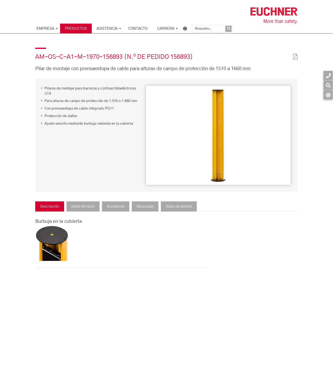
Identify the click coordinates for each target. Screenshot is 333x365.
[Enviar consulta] (228, 29)
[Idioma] (328, 94)
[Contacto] (328, 75)
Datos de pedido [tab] (179, 206)
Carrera (165, 28)
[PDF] (294, 54)
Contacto (138, 28)
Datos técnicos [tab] (83, 206)
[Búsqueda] (208, 29)
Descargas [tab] (145, 206)
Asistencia (107, 28)
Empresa (45, 28)
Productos (76, 28)
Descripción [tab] (49, 206)
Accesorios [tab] (115, 206)
